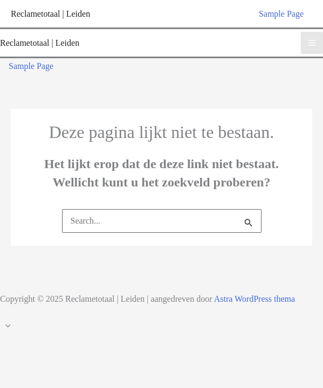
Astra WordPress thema (254, 298)
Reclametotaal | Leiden (50, 13)
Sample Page (281, 13)
